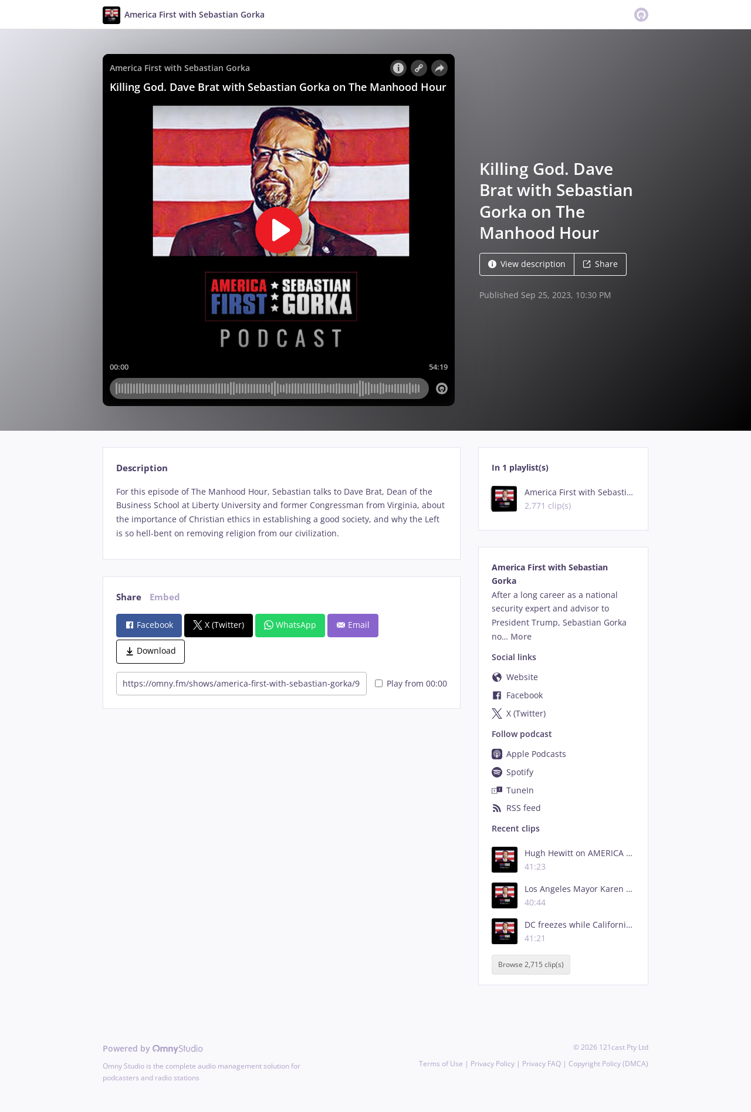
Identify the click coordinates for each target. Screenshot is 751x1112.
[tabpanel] (281, 512)
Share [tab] (128, 597)
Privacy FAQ (541, 1064)
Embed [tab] (165, 597)
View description (527, 263)
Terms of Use (441, 1064)
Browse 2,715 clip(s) (531, 965)
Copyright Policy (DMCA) (608, 1064)
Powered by (153, 1048)
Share (600, 263)
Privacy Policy (493, 1064)
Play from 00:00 (411, 683)
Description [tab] (142, 468)
